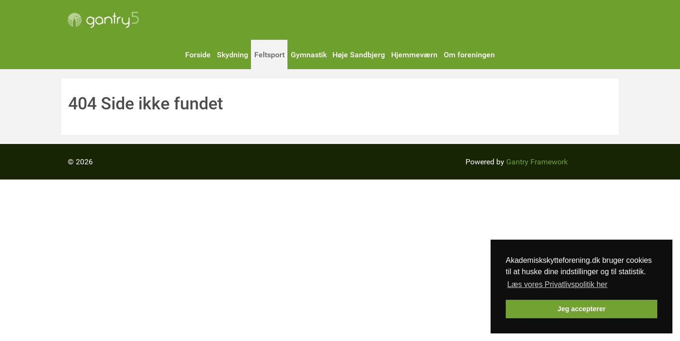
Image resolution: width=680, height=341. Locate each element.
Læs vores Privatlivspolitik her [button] (557, 284)
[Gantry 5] (103, 20)
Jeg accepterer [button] (581, 309)
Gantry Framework (537, 161)
